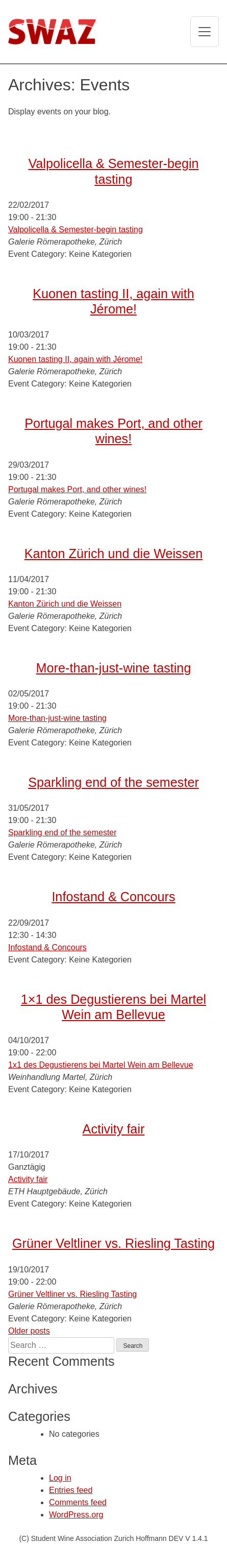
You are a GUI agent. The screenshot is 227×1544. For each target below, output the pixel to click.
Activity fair (114, 1129)
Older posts (29, 1330)
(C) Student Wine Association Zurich (77, 1538)
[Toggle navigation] (204, 31)
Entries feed (70, 1490)
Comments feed (78, 1502)
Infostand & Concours (113, 896)
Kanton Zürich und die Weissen (113, 553)
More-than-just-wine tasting (113, 668)
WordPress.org (76, 1514)
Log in (60, 1478)
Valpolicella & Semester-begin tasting (75, 229)
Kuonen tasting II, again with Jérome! (75, 359)
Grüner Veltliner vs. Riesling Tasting (113, 1243)
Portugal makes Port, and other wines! (77, 489)
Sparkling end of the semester (113, 782)
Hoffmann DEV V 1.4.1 (172, 1538)
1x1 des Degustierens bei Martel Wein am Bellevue (100, 1064)
